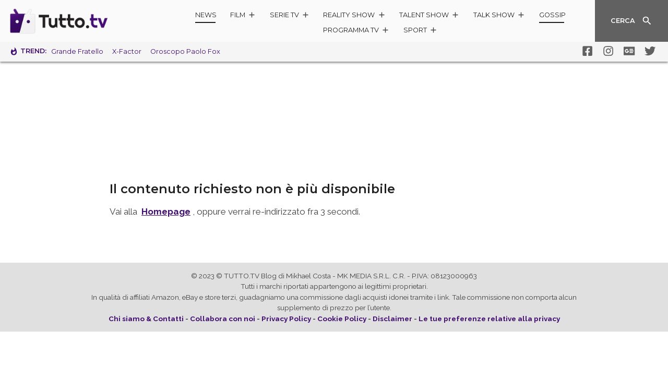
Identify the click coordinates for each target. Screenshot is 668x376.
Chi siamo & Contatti (146, 318)
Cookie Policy (341, 318)
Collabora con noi (222, 318)
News (206, 15)
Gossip (552, 15)
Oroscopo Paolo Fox (185, 51)
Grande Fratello (77, 51)
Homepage (165, 211)
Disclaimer (392, 318)
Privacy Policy (286, 318)
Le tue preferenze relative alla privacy (489, 318)
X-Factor (126, 51)
